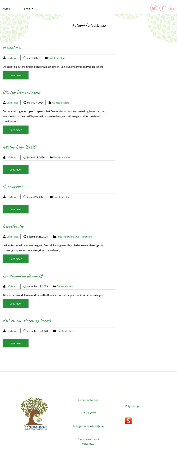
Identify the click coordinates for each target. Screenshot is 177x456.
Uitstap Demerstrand (21, 92)
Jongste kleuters (65, 236)
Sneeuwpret (13, 186)
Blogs (27, 8)
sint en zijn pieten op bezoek (27, 320)
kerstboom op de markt (22, 275)
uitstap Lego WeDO (19, 147)
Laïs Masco (12, 57)
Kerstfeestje (13, 226)
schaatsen (12, 47)
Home (6, 8)
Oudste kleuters (56, 57)
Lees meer (16, 75)
